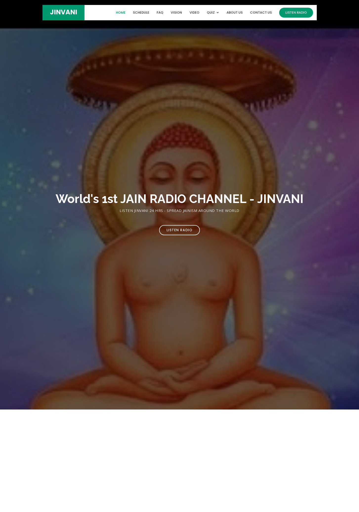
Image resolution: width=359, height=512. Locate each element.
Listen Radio (296, 12)
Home (121, 12)
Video (194, 12)
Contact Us (261, 12)
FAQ (160, 12)
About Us (235, 12)
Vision (176, 12)
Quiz (211, 12)
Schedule (141, 12)
